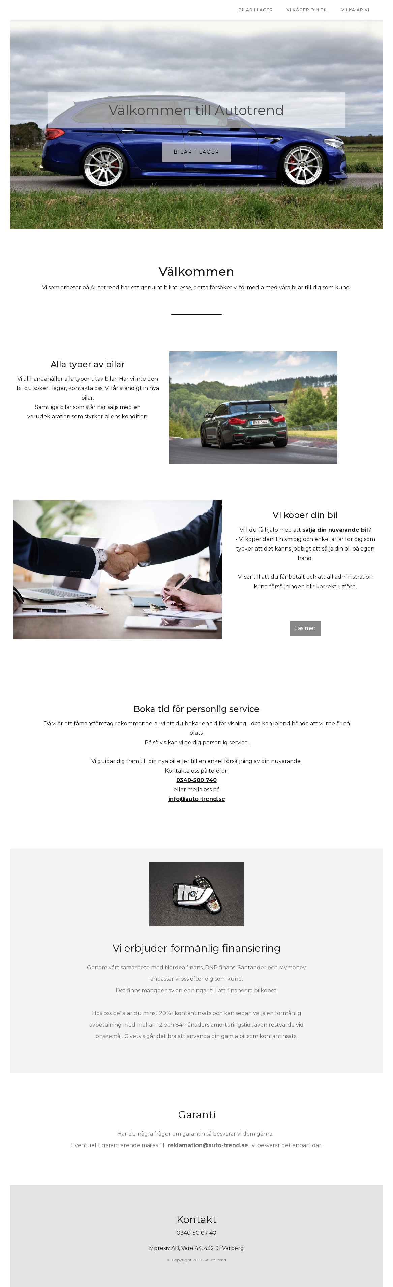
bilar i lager (256, 9)
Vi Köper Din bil (307, 9)
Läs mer (305, 628)
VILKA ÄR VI (355, 9)
